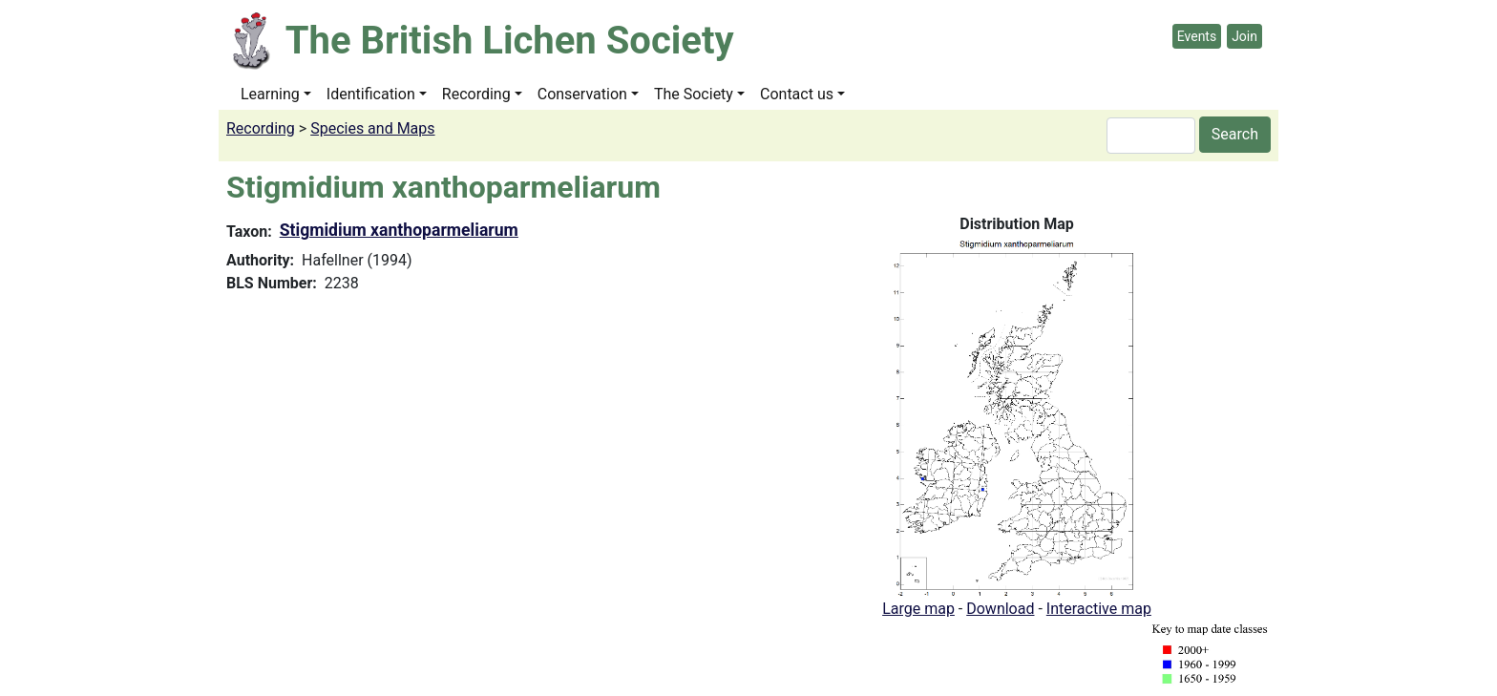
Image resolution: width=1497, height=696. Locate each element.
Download (1000, 609)
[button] (1017, 416)
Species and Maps (372, 128)
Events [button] (1196, 36)
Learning (270, 94)
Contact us (796, 94)
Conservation (582, 94)
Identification (371, 94)
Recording (476, 94)
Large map (918, 609)
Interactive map (1098, 609)
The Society (693, 94)
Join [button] (1244, 36)
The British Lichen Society (509, 40)
